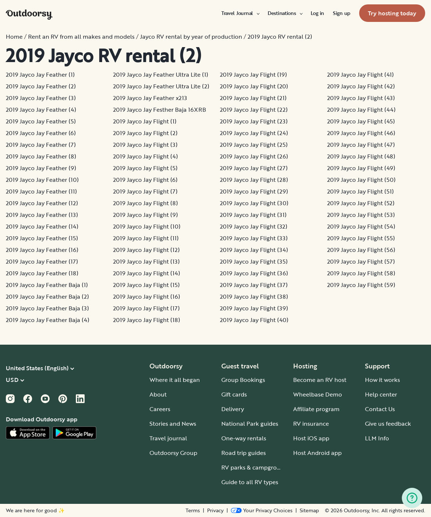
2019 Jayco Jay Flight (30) (254, 203)
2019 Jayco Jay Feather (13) (42, 214)
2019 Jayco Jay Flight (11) (146, 238)
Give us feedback (388, 423)
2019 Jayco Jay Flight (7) (145, 191)
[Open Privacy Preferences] (261, 510)
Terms (193, 510)
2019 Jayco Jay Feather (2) (41, 86)
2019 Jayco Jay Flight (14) (146, 273)
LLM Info (377, 438)
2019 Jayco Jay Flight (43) (361, 97)
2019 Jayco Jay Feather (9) (41, 168)
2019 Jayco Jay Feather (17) (42, 261)
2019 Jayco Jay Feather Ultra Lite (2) (161, 86)
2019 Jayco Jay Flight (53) (361, 214)
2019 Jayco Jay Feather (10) (42, 179)
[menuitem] (240, 13)
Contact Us (380, 409)
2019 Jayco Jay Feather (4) (41, 109)
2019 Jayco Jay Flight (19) (253, 74)
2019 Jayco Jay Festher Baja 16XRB (159, 109)
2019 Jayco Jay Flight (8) (145, 203)
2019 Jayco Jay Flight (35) (254, 261)
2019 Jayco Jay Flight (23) (254, 121)
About (158, 394)
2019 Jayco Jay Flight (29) (254, 191)
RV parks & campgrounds (255, 467)
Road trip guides (243, 452)
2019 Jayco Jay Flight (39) (254, 308)
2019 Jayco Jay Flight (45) (361, 121)
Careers (160, 409)
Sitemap (309, 510)
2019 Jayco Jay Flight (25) (254, 144)
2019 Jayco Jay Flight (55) (361, 238)
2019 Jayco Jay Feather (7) (41, 144)
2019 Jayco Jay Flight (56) (361, 249)
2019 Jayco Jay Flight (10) (146, 226)
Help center (381, 394)
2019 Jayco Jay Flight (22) (254, 109)
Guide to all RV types (249, 482)
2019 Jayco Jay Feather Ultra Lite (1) (160, 74)
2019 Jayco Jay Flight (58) (361, 273)
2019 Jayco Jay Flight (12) (146, 249)
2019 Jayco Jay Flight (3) (145, 144)
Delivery (232, 409)
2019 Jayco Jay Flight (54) (361, 226)
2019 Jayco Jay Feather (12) (42, 203)
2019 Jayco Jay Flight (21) (253, 97)
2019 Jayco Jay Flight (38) (254, 296)
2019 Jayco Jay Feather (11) (41, 191)
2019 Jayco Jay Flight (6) (145, 179)
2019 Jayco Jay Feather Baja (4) (47, 319)
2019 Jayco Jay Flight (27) (254, 168)
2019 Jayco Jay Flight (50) (361, 179)
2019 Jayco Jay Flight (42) (361, 86)
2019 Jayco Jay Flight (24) (254, 133)
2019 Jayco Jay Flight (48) (361, 156)
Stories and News (173, 423)
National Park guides (249, 423)
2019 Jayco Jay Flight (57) (361, 261)
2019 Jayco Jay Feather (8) (41, 156)
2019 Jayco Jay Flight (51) (360, 191)
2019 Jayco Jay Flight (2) (145, 133)
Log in (317, 13)
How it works (382, 379)
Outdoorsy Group (173, 452)
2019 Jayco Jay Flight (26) (254, 156)
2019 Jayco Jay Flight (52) (361, 203)
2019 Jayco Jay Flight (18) (146, 319)
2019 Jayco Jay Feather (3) (41, 97)
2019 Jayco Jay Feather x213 (150, 97)
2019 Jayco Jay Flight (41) (360, 74)
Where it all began (175, 379)
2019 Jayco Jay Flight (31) (253, 214)
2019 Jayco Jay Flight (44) (361, 109)
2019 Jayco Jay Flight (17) (146, 308)
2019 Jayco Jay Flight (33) (254, 238)
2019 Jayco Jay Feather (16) (42, 249)
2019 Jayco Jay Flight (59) (361, 284)
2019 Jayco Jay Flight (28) (254, 179)
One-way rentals (243, 438)
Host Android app (317, 452)
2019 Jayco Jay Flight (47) (361, 144)
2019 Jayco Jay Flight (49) (361, 168)
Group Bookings (243, 379)
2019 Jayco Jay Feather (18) (42, 273)
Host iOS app (311, 438)
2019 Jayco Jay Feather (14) (42, 226)
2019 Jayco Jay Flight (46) (361, 133)
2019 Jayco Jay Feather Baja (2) (47, 296)
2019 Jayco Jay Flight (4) (145, 156)
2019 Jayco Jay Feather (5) (41, 121)
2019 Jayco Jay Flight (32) (253, 226)
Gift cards (234, 394)
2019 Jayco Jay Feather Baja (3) (47, 308)
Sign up (341, 13)
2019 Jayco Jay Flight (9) (145, 214)
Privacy (215, 510)
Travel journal (168, 438)
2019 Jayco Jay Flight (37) (254, 284)
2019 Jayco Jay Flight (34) (254, 249)
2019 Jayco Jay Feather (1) (40, 74)
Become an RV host (319, 379)
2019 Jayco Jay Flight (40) (254, 319)
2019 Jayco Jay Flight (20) (254, 86)
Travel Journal (240, 13)
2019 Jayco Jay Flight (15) (146, 284)
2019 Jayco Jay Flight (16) (146, 296)
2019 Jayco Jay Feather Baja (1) (47, 284)
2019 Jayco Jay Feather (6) (41, 133)
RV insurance (311, 423)
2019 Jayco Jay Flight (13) (146, 261)
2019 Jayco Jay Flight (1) (144, 121)
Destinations (285, 13)
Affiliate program (316, 409)
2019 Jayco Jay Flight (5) (145, 168)
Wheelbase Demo (317, 394)
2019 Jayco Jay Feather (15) (42, 238)
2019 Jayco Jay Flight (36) (254, 273)
